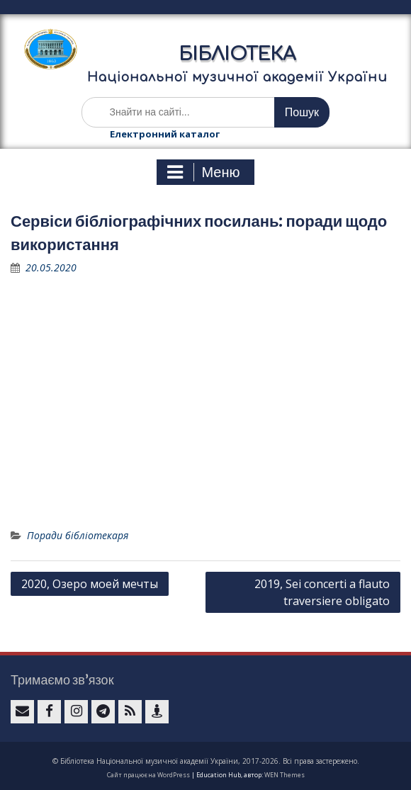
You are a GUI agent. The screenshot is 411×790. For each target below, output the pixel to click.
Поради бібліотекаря (77, 535)
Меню (203, 172)
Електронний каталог (165, 134)
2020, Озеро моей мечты (89, 584)
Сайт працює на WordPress (148, 774)
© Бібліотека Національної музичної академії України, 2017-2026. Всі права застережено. (205, 761)
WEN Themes (284, 774)
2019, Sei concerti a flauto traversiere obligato (322, 592)
